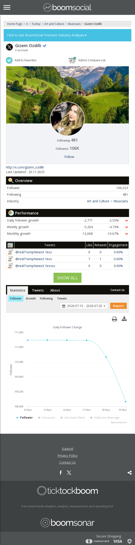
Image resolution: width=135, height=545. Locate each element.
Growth (31, 298)
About (55, 290)
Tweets (38, 290)
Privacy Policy (67, 455)
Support (67, 448)
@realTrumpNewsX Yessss (35, 266)
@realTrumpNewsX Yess (33, 252)
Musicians (74, 24)
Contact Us (117, 290)
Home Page (14, 24)
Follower (16, 298)
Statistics (17, 290)
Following (46, 298)
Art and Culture (54, 24)
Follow (69, 157)
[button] (124, 318)
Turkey (36, 24)
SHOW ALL (67, 278)
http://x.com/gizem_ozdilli (25, 167)
